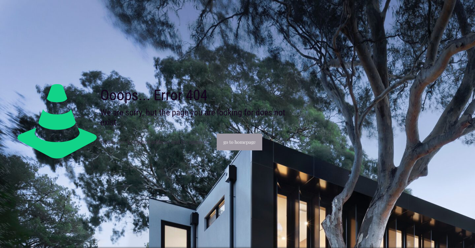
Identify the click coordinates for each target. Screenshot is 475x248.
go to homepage (239, 142)
